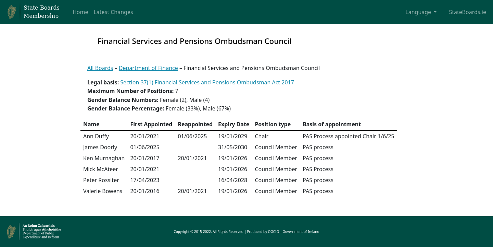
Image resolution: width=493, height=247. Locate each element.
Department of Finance (148, 68)
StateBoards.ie (467, 12)
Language (418, 12)
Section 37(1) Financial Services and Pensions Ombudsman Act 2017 (207, 82)
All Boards (100, 68)
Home (80, 12)
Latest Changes (113, 12)
